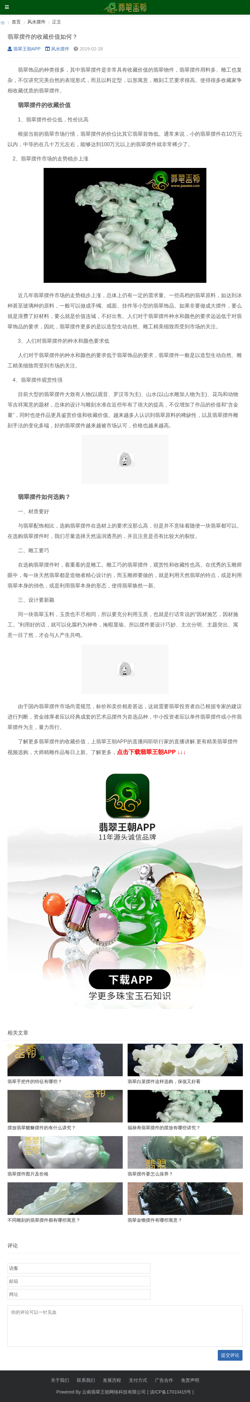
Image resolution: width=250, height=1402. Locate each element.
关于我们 (60, 1380)
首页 (16, 21)
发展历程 (112, 1380)
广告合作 (164, 1380)
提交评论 (230, 1355)
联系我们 (86, 1380)
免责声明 (190, 1380)
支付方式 (138, 1380)
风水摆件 (36, 21)
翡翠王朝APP (24, 48)
